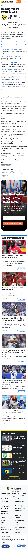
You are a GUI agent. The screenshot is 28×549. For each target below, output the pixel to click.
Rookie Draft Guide (6, 529)
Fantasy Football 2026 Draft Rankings (19, 447)
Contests (17, 532)
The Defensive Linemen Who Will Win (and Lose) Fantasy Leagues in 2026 (14, 351)
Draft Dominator (5, 504)
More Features (14, 478)
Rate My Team (17, 454)
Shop (16, 522)
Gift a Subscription (20, 527)
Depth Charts (18, 510)
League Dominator (6, 506)
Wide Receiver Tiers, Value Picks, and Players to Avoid (14, 289)
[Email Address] (14, 218)
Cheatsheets (4, 511)
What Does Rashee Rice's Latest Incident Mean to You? (12, 257)
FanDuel (8, 164)
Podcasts (3, 525)
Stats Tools (18, 515)
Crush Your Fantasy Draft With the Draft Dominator (19, 438)
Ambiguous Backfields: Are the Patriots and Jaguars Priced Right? (13, 319)
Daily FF (3, 164)
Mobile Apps (18, 525)
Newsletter (4, 527)
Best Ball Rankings (20, 508)
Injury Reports (4, 532)
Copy (5, 172)
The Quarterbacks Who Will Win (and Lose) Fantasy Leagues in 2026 (14, 382)
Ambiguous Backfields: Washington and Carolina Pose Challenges (13, 412)
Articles (3, 6)
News (2, 522)
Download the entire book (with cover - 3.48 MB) (14, 42)
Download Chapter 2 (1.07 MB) (9, 56)
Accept (19, 545)
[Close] (25, 536)
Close (24, 545)
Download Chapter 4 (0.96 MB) (9, 69)
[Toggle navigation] (25, 1)
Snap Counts (18, 513)
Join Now (18, 1)
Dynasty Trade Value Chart (20, 505)
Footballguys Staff (12, 17)
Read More (21, 268)
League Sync (4, 501)
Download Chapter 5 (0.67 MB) (9, 76)
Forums (17, 529)
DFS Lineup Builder (20, 501)
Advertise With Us (19, 520)
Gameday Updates (18, 469)
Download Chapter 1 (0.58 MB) (9, 49)
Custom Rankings (5, 509)
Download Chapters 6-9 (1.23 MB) (10, 82)
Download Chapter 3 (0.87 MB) (9, 63)
